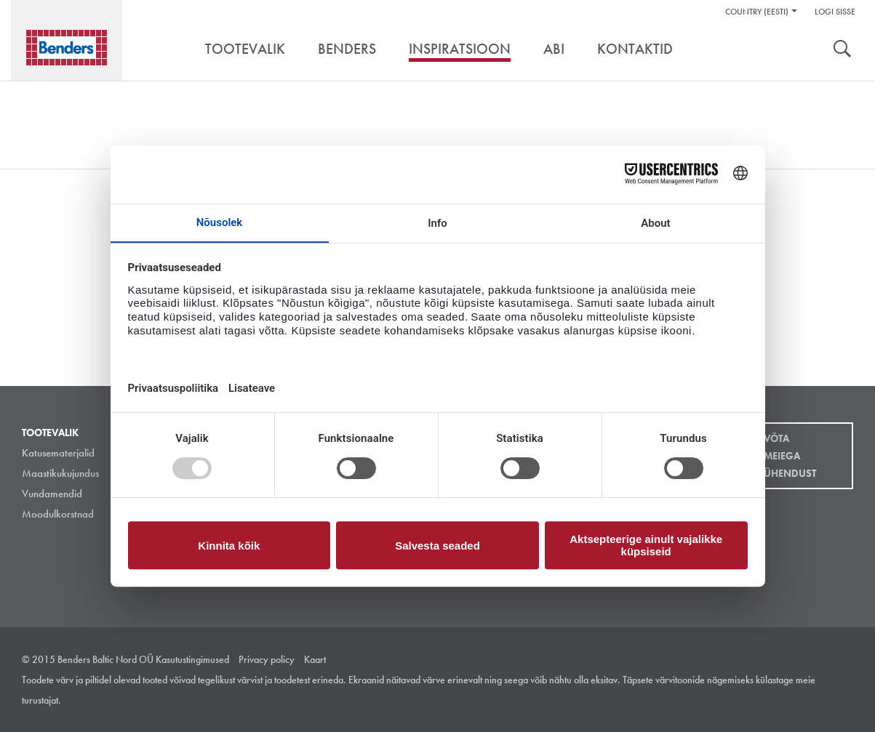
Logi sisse (835, 11)
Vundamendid (52, 493)
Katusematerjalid (58, 453)
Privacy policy (267, 659)
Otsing (842, 50)
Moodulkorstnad (58, 514)
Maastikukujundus (60, 473)
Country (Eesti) (756, 11)
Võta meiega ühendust (790, 456)
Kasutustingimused (192, 659)
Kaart (315, 659)
